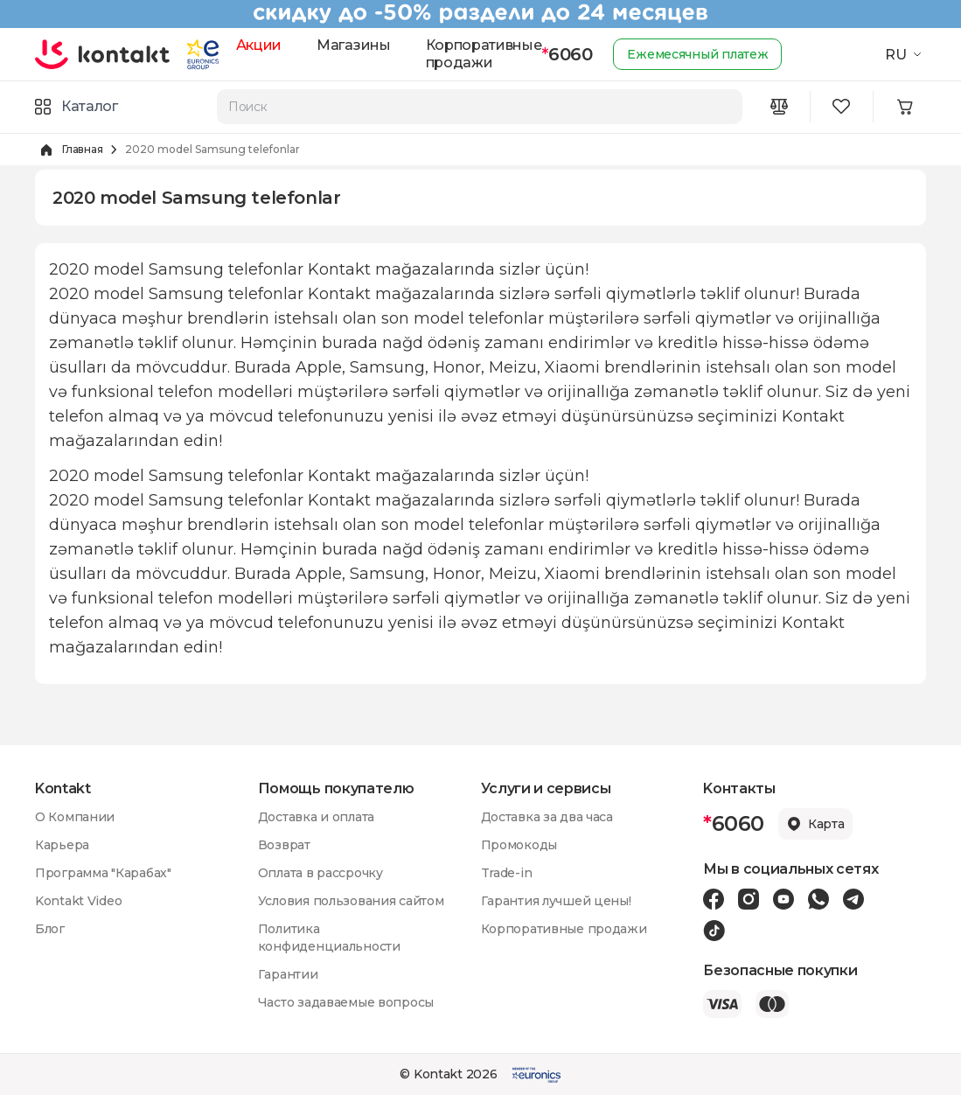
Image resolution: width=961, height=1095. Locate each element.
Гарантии (288, 974)
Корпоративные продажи (484, 54)
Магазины (353, 45)
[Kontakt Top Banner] (480, 14)
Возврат (284, 845)
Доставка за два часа (547, 817)
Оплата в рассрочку (320, 873)
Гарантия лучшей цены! (556, 901)
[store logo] (103, 54)
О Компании (75, 817)
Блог (50, 929)
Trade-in (507, 873)
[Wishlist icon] (842, 106)
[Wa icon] (818, 899)
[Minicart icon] (905, 106)
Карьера (62, 845)
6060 (566, 54)
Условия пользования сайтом (351, 901)
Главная (82, 149)
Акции (259, 45)
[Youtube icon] (783, 899)
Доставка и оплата (316, 817)
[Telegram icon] (853, 899)
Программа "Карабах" (103, 873)
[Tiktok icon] (714, 930)
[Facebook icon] (713, 899)
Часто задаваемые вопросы (346, 1002)
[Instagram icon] (748, 899)
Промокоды (519, 845)
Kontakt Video (78, 901)
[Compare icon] (779, 106)
